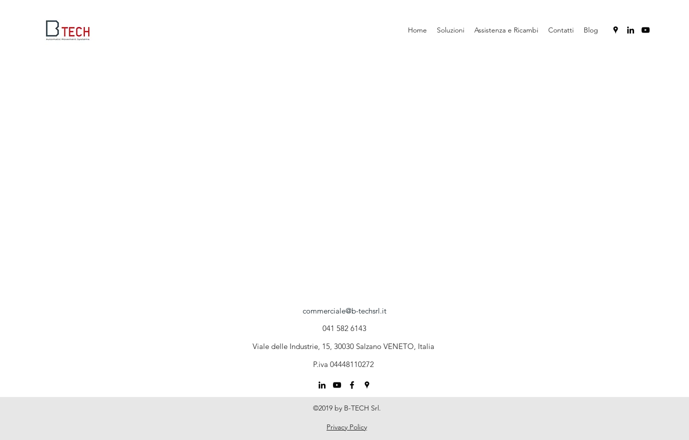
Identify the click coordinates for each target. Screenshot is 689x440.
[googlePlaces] (616, 30)
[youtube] (646, 30)
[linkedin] (631, 30)
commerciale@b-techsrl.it (344, 311)
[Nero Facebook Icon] (352, 385)
